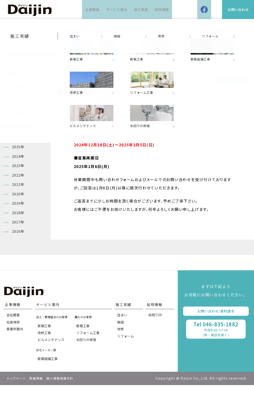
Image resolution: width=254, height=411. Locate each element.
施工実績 (143, 9)
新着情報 (38, 404)
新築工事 (45, 347)
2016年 (19, 251)
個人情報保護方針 (65, 404)
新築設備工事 (48, 383)
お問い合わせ (233, 9)
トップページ (17, 404)
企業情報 (86, 9)
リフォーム (126, 361)
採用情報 (167, 9)
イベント (20, 108)
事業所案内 (15, 353)
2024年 (19, 165)
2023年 (19, 176)
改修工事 (45, 355)
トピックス (22, 97)
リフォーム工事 (88, 355)
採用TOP (156, 336)
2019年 (19, 219)
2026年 (19, 143)
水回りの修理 (87, 363)
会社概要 (13, 336)
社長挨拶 (13, 344)
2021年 (19, 197)
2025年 (19, 154)
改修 (121, 353)
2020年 (19, 208)
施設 (121, 344)
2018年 (19, 230)
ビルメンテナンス (51, 363)
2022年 (19, 186)
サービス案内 (114, 9)
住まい (123, 336)
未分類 (18, 119)
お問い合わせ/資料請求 (216, 332)
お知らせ (20, 86)
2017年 (19, 240)
